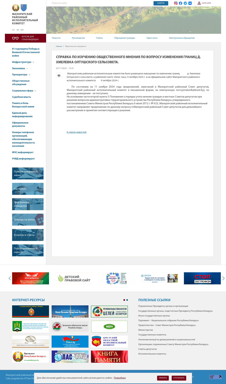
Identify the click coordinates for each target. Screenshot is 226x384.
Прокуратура (21, 74)
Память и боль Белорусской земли (23, 105)
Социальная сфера (24, 91)
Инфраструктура (23, 62)
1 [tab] (124, 300)
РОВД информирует (23, 159)
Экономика (20, 68)
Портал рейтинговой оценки (25, 250)
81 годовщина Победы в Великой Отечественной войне (26, 52)
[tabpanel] (70, 335)
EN (18, 30)
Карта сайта (206, 3)
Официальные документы (20, 125)
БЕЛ (22, 30)
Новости (56, 38)
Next (223, 278)
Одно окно (152, 38)
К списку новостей (76, 132)
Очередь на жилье (24, 219)
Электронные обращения (182, 38)
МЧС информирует (22, 152)
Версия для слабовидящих (30, 38)
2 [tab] (127, 300)
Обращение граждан (124, 38)
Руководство (78, 38)
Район (99, 38)
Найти (160, 3)
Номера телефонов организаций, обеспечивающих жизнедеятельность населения (23, 139)
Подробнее (120, 378)
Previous (10, 278)
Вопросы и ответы (24, 235)
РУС (13, 30)
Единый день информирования (22, 115)
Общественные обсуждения (21, 83)
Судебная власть (21, 97)
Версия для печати (59, 75)
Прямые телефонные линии (26, 173)
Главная (59, 46)
